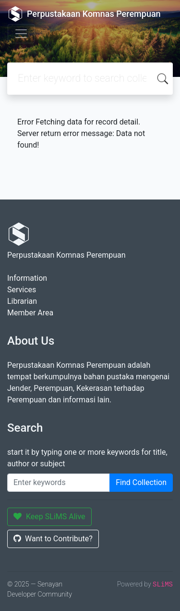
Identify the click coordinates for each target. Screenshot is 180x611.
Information (27, 278)
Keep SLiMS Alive (49, 516)
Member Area (30, 312)
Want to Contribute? (53, 538)
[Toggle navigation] (21, 33)
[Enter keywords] (58, 483)
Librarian (22, 301)
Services (21, 289)
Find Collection (141, 482)
